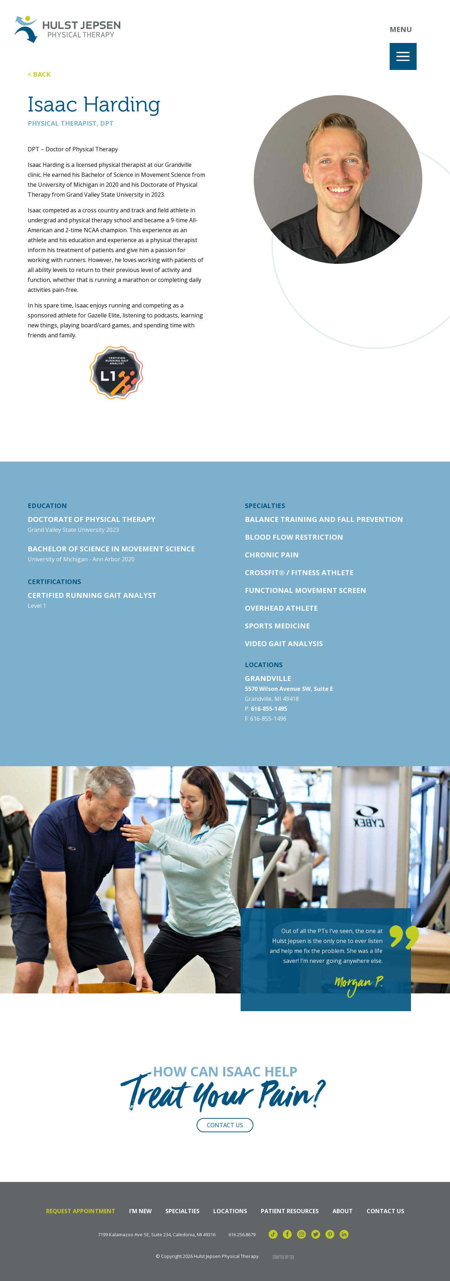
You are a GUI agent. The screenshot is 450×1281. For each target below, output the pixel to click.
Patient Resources (290, 1211)
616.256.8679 (242, 1234)
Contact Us (225, 1125)
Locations (230, 1211)
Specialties (182, 1211)
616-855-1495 (269, 709)
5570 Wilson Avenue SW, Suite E (289, 689)
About (343, 1211)
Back (41, 74)
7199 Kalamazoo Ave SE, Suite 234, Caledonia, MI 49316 (156, 1234)
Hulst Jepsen (67, 29)
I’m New (140, 1211)
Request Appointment (80, 1211)
